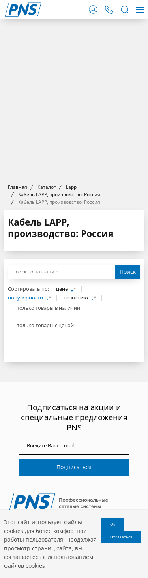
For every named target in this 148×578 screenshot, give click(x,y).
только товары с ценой (45, 325)
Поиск (128, 271)
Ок (112, 524)
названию (76, 298)
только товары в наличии (48, 307)
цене (62, 289)
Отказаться (121, 537)
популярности (26, 298)
